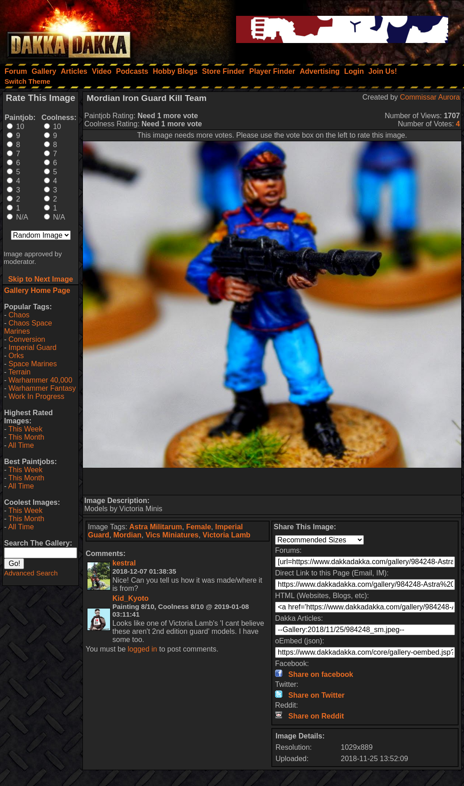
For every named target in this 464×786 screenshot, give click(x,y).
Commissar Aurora (430, 97)
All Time (21, 445)
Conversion (27, 339)
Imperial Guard (33, 347)
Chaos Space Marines (28, 327)
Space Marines (33, 364)
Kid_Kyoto (130, 598)
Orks (16, 355)
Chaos (19, 315)
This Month (26, 437)
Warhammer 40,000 (40, 380)
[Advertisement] (272, 481)
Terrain (19, 372)
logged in (142, 649)
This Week (25, 429)
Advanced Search (31, 573)
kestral (124, 563)
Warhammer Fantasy (42, 388)
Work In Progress (36, 396)
